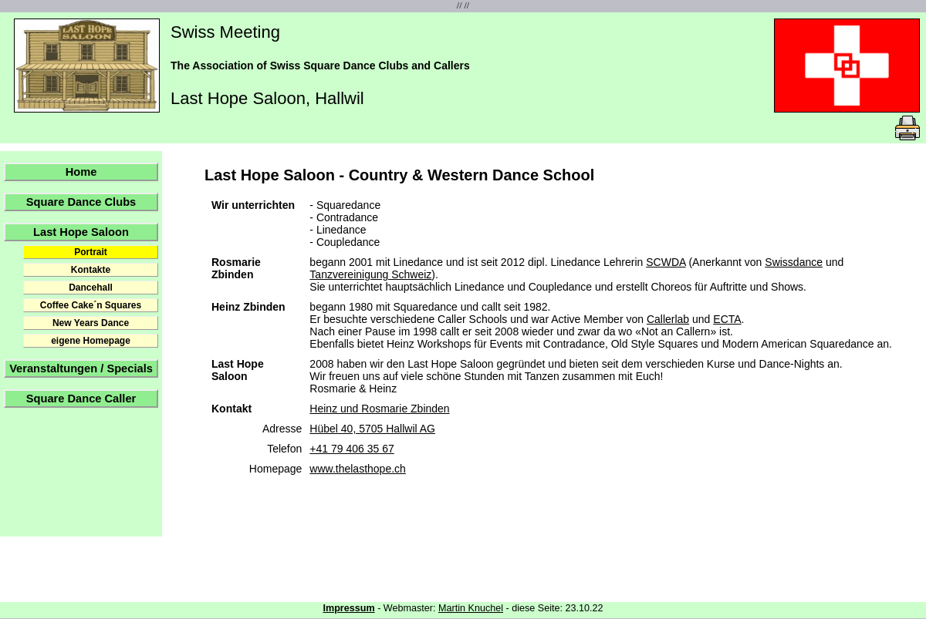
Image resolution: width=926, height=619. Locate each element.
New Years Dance (90, 323)
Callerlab (668, 319)
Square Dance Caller (81, 398)
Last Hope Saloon (81, 232)
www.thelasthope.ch (357, 469)
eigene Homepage (90, 340)
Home (81, 172)
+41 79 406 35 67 (351, 448)
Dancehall (91, 287)
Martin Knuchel (470, 608)
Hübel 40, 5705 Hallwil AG (372, 428)
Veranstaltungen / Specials (81, 368)
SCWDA (665, 262)
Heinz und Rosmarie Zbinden (379, 408)
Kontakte (90, 269)
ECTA (727, 319)
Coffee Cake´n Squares (90, 305)
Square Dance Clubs (81, 202)
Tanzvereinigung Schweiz (370, 274)
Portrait (90, 252)
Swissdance (794, 262)
